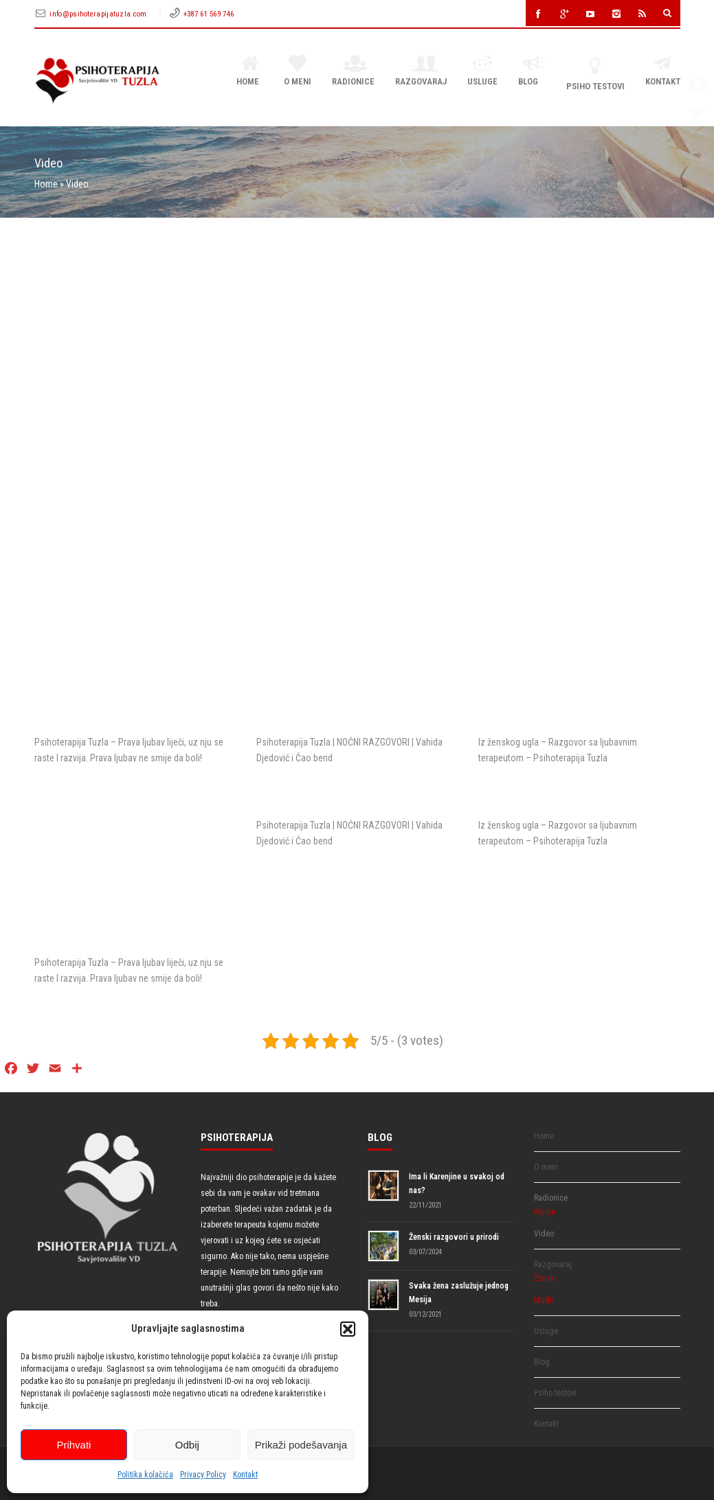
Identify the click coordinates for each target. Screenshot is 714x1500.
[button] (348, 1329)
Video (544, 1233)
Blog (531, 71)
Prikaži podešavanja (301, 1445)
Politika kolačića (145, 1474)
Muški (544, 1300)
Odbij (187, 1445)
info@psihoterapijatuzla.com (98, 14)
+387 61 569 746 (208, 14)
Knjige (544, 1211)
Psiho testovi (595, 73)
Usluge (482, 71)
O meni (297, 71)
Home (249, 71)
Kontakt (245, 1474)
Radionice (353, 71)
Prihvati (73, 1445)
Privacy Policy (203, 1474)
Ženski (545, 1278)
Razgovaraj (421, 71)
